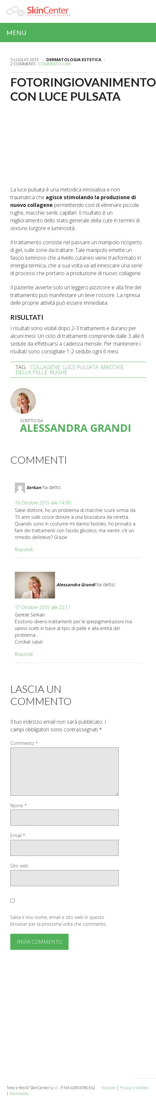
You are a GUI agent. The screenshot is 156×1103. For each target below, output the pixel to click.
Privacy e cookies (134, 1087)
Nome (18, 805)
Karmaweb (19, 1093)
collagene (45, 367)
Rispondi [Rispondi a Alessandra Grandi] (24, 654)
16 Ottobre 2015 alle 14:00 (42, 503)
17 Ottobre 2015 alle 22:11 (42, 607)
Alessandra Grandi (75, 428)
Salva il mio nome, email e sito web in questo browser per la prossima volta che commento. (58, 920)
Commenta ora (54, 64)
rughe (58, 372)
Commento (24, 743)
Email (17, 835)
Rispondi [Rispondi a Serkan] (24, 549)
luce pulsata (80, 367)
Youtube (108, 1087)
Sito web (19, 866)
